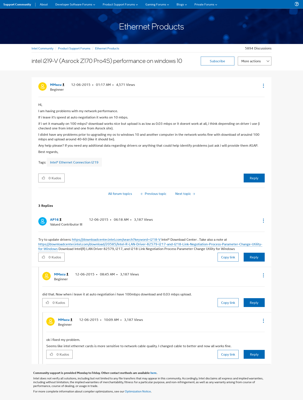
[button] (263, 85)
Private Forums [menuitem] (204, 4)
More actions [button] (251, 60)
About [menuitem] (44, 4)
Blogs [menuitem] (180, 4)
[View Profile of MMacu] (57, 84)
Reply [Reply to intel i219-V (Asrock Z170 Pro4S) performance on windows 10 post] (254, 177)
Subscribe (217, 60)
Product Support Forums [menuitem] (119, 4)
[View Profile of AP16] (55, 219)
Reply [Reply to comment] (254, 257)
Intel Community (42, 48)
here (153, 372)
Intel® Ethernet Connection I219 (74, 162)
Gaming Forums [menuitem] (155, 4)
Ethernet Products (107, 48)
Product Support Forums (74, 48)
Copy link (228, 257)
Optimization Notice (138, 391)
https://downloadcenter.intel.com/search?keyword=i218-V (116, 239)
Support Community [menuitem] (17, 4)
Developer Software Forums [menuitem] (73, 4)
